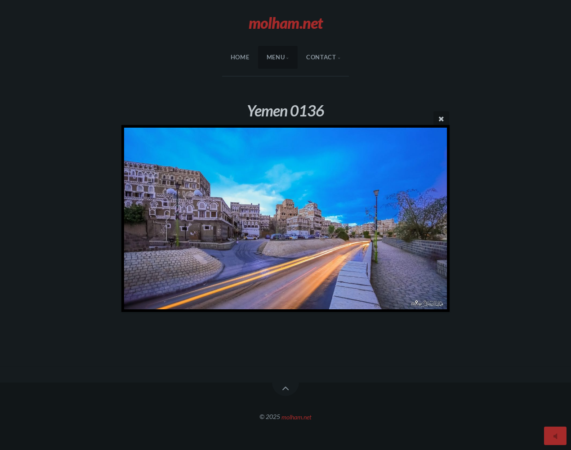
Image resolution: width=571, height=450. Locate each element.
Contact (321, 57)
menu (276, 57)
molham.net (296, 416)
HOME (240, 57)
